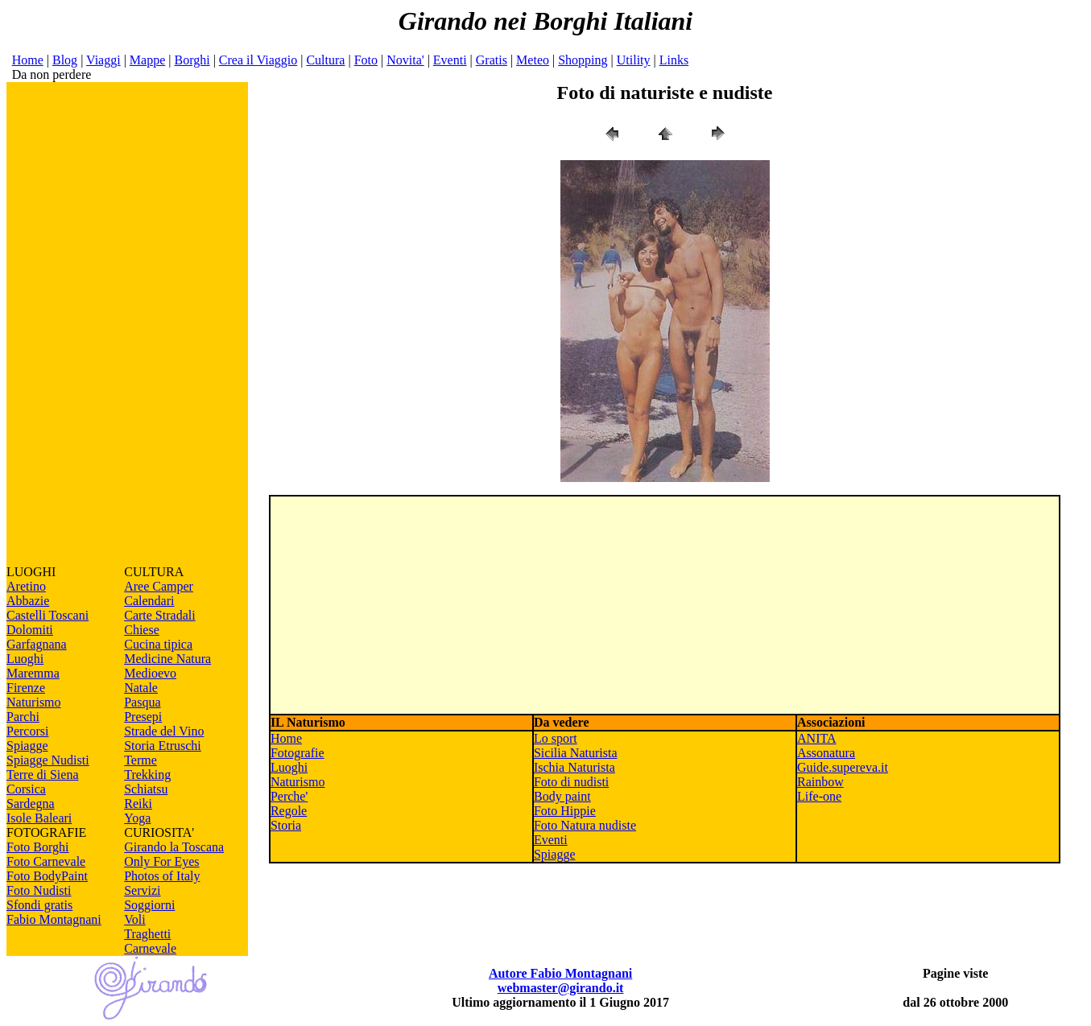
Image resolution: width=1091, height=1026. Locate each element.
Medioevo (150, 673)
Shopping (582, 60)
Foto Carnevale (45, 861)
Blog (64, 60)
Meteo (532, 60)
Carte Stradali (159, 615)
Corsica (26, 789)
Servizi (142, 890)
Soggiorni (149, 905)
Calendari (149, 601)
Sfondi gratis (39, 905)
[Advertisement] (127, 323)
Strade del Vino (164, 731)
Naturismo (33, 702)
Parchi (22, 716)
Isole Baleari (39, 818)
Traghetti (147, 934)
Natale (141, 687)
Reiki (138, 803)
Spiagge (27, 745)
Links (673, 60)
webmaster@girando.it (561, 988)
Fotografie (297, 753)
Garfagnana (36, 644)
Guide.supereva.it (842, 767)
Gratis (491, 60)
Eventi (450, 60)
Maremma (33, 673)
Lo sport (555, 738)
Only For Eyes (161, 861)
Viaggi (103, 60)
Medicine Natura (167, 658)
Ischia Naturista (574, 767)
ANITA (816, 738)
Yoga (137, 818)
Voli (134, 919)
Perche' (289, 796)
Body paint (562, 796)
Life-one (819, 796)
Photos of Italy (162, 876)
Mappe (147, 60)
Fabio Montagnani (53, 919)
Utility (634, 60)
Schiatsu (145, 789)
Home (27, 60)
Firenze (25, 687)
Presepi (143, 716)
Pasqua (142, 702)
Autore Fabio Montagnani (560, 973)
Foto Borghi (37, 847)
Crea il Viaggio (258, 60)
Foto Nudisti (38, 890)
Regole (289, 811)
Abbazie (27, 601)
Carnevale (150, 948)
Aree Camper (158, 586)
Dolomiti (29, 630)
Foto (366, 60)
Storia (286, 825)
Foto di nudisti (571, 782)
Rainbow (820, 782)
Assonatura (826, 753)
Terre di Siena (42, 774)
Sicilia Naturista (576, 753)
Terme (140, 760)
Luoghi (24, 658)
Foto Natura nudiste (585, 825)
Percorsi (27, 731)
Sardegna (30, 803)
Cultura (325, 60)
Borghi (191, 60)
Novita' (405, 60)
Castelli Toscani (47, 615)
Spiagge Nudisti (47, 760)
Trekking (147, 774)
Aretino (26, 586)
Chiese (141, 630)
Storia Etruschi (162, 745)
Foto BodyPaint (47, 876)
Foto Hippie (565, 811)
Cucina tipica (158, 644)
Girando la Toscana (174, 847)
